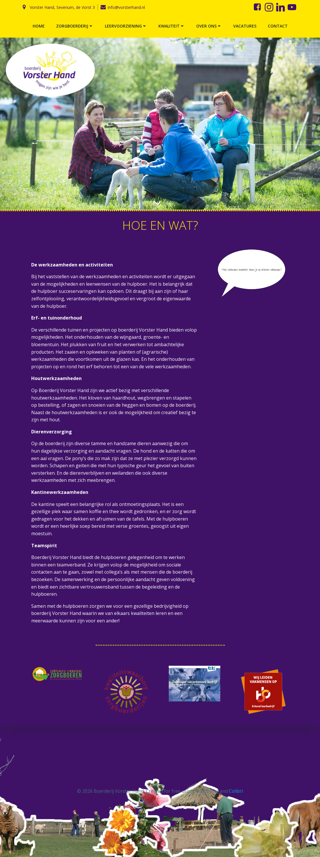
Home (39, 26)
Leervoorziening (126, 26)
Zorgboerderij (74, 26)
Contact (278, 26)
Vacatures (244, 26)
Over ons (209, 26)
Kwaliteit (171, 26)
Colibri (236, 791)
